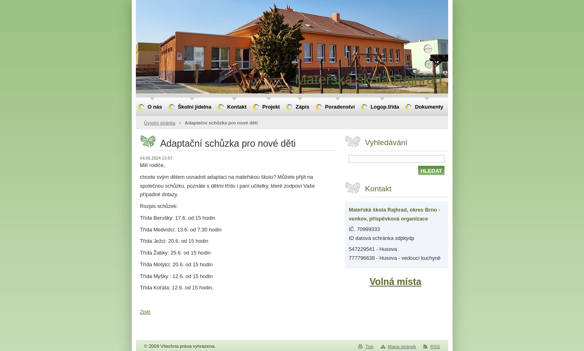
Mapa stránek (402, 346)
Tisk (369, 346)
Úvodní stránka (159, 122)
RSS (435, 346)
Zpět (145, 312)
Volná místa (395, 281)
